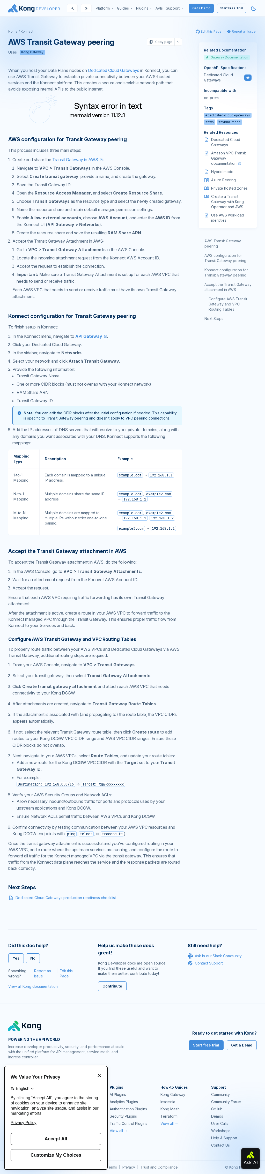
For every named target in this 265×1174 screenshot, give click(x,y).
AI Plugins (118, 1094)
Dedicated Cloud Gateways (113, 70)
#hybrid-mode (229, 122)
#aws (209, 122)
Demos (217, 1116)
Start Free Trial (231, 8)
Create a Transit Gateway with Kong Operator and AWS (227, 201)
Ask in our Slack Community (215, 956)
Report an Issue (42, 973)
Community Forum (226, 1102)
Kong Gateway (32, 52)
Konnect (27, 31)
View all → (119, 1130)
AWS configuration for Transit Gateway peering (225, 258)
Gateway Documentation (226, 57)
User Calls (219, 1123)
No (32, 958)
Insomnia (167, 1102)
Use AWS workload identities (227, 217)
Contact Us (220, 1145)
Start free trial (206, 1045)
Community (220, 1094)
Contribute (112, 986)
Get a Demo (201, 8)
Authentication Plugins (128, 1109)
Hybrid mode (222, 171)
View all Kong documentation (33, 986)
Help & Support (224, 1138)
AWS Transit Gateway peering (222, 243)
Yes (16, 958)
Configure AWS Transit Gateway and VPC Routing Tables (228, 304)
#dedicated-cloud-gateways (227, 115)
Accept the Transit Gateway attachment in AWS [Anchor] (67, 551)
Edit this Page (66, 973)
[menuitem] (105, 8)
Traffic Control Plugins (128, 1123)
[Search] (72, 8)
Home (13, 31)
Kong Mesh (170, 1109)
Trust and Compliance (159, 1167)
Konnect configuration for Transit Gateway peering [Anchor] (72, 316)
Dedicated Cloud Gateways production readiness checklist (66, 897)
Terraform (169, 1116)
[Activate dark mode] (254, 8)
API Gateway (88, 336)
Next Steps (213, 318)
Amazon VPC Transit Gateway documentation (228, 158)
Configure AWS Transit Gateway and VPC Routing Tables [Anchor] (72, 639)
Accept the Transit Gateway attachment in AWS (228, 287)
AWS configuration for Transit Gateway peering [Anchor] (67, 139)
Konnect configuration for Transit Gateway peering (226, 272)
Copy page (160, 42)
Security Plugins (123, 1116)
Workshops (221, 1130)
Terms (111, 1167)
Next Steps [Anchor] (22, 887)
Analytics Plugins (124, 1102)
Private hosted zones (229, 188)
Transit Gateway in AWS (75, 159)
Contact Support (205, 963)
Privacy (128, 1167)
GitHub (217, 1109)
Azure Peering (223, 180)
